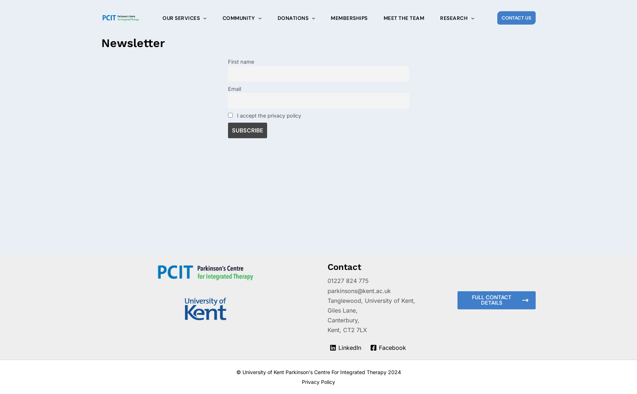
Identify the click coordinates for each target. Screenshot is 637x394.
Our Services (184, 18)
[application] (203, 18)
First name (241, 62)
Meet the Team (404, 18)
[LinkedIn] (346, 347)
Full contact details (500, 300)
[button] (516, 18)
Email (234, 89)
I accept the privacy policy (264, 116)
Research (457, 18)
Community (242, 18)
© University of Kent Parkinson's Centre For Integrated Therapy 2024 (318, 372)
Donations (296, 18)
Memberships (349, 18)
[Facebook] (388, 347)
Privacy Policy (318, 382)
